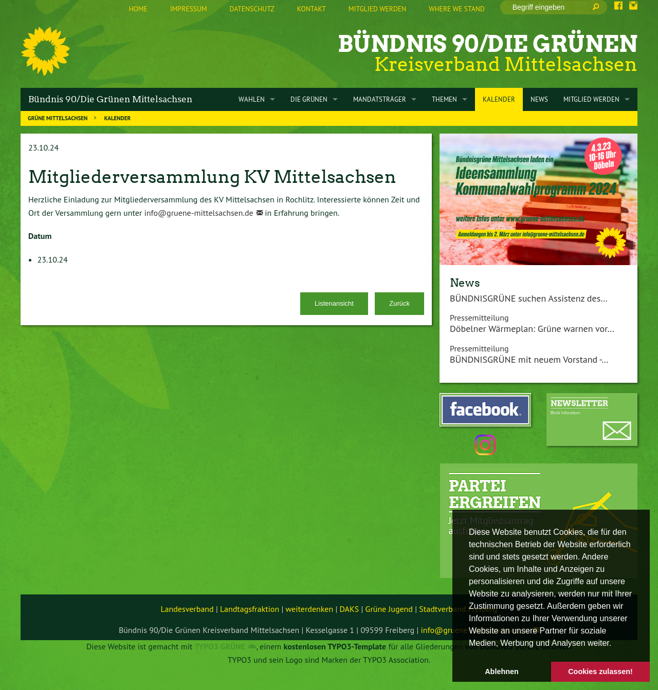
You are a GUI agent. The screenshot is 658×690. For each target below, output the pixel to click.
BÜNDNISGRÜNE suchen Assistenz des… (529, 298)
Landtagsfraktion (249, 609)
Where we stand (456, 8)
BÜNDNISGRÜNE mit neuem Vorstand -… (529, 359)
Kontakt (311, 8)
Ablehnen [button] (502, 671)
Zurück (399, 303)
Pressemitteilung (479, 317)
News (465, 282)
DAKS (349, 609)
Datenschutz (252, 8)
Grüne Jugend (389, 609)
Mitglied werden (377, 8)
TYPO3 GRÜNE (220, 646)
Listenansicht (334, 303)
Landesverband (187, 609)
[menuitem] (137, 9)
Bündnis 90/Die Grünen (487, 44)
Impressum (188, 8)
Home (138, 8)
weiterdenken (310, 609)
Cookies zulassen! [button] (600, 671)
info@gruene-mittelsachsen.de (198, 213)
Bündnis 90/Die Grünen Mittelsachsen (110, 99)
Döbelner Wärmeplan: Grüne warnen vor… (532, 328)
